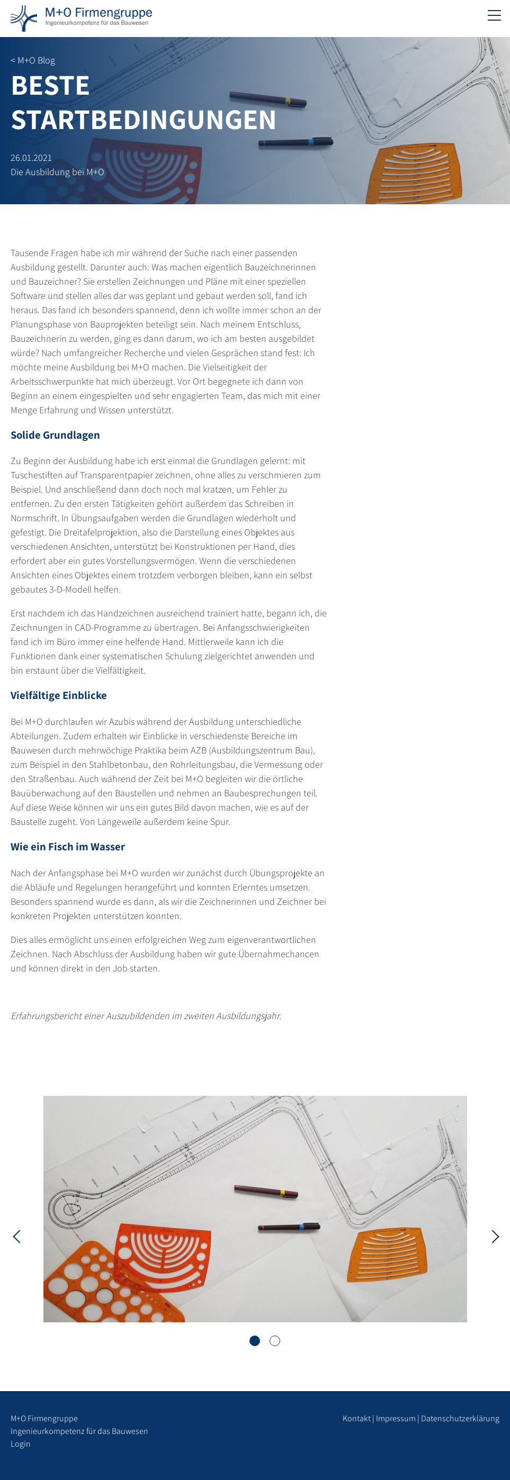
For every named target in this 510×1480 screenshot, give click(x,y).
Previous (18, 1235)
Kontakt (357, 1418)
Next (491, 1235)
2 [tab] (275, 1341)
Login (21, 1443)
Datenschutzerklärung (460, 1418)
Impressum (396, 1418)
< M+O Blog (33, 60)
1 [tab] (254, 1341)
